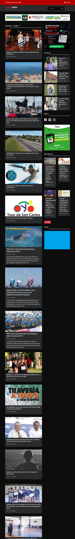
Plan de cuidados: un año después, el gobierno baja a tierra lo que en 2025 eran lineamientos (64, 205)
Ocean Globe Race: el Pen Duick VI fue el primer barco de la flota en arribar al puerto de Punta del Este (23, 120)
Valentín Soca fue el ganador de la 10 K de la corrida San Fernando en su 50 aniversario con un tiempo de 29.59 (24, 506)
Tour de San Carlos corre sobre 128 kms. (20, 218)
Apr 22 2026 (63, 68)
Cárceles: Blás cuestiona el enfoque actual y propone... (63, 75)
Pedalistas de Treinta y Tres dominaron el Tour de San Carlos (22, 154)
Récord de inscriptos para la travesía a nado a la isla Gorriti (22, 335)
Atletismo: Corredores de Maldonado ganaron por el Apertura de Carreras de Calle (24, 375)
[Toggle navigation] (67, 8)
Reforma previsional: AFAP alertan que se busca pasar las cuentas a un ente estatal (64, 171)
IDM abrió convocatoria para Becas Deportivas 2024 (21, 250)
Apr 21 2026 (63, 81)
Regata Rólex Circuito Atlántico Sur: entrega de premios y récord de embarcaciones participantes (21, 292)
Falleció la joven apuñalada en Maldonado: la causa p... (63, 62)
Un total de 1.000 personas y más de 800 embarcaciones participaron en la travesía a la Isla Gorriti (23, 86)
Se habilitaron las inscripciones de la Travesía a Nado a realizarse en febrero (24, 408)
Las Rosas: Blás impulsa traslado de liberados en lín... (63, 102)
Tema (68, 2)
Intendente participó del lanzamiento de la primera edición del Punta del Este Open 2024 (23, 440)
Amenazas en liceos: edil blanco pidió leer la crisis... (63, 88)
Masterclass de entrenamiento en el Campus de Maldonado (22, 473)
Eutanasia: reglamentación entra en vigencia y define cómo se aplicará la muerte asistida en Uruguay (51, 206)
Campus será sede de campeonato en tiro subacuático (20, 186)
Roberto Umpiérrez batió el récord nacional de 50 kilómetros (23, 53)
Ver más (47, 222)
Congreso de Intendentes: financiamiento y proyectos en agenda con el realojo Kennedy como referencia (50, 174)
